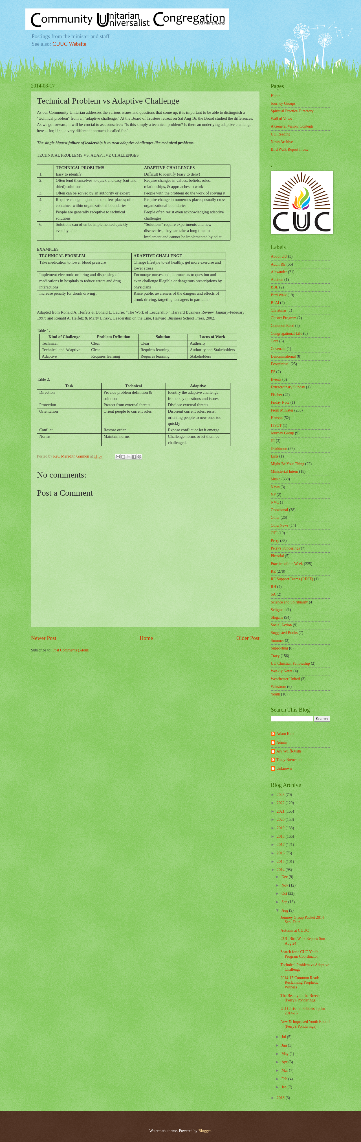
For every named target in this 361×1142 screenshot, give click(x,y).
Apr (285, 1062)
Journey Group (282, 433)
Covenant (278, 349)
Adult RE (278, 264)
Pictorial (277, 556)
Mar (285, 1070)
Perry (275, 541)
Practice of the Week (287, 564)
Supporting (279, 648)
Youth (275, 694)
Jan (284, 1087)
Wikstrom (278, 686)
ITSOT (276, 425)
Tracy (275, 656)
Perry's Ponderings (285, 548)
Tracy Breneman (289, 760)
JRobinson (279, 449)
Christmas (279, 310)
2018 (281, 836)
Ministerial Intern (284, 471)
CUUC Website (69, 44)
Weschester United (285, 679)
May (285, 1054)
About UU (279, 256)
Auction (277, 279)
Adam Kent (285, 734)
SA (273, 594)
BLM (275, 303)
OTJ (274, 533)
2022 (281, 803)
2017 (281, 845)
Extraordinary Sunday (288, 387)
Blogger (204, 1131)
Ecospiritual (280, 364)
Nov (285, 885)
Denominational (283, 356)
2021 (281, 811)
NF (273, 495)
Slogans (277, 617)
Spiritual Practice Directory (292, 111)
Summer (277, 640)
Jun (284, 1045)
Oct (284, 893)
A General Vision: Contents (292, 126)
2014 (281, 870)
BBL (274, 287)
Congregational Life (286, 333)
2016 (281, 853)
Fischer (276, 395)
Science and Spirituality (289, 602)
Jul (284, 1037)
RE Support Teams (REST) (292, 579)
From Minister (282, 410)
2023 (281, 795)
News (275, 487)
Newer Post (43, 638)
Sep (284, 902)
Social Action (281, 625)
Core (274, 341)
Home (146, 638)
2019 (281, 828)
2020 (281, 819)
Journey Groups (283, 103)
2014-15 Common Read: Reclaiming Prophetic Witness (299, 982)
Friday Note (280, 402)
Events (276, 379)
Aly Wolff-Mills (288, 751)
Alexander (279, 272)
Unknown (284, 768)
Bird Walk (279, 295)
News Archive (282, 142)
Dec (285, 877)
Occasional (279, 510)
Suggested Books (284, 633)
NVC (275, 502)
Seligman (278, 610)
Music (276, 479)
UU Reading (280, 134)
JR (273, 441)
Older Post (247, 638)
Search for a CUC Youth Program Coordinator (299, 954)
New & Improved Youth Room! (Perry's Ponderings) (305, 1024)
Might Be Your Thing (287, 464)
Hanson (277, 418)
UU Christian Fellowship (290, 663)
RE (273, 571)
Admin (281, 742)
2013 (281, 1098)
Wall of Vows (281, 119)
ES (273, 372)
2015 (281, 861)
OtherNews (280, 525)
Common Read (282, 325)
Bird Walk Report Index (289, 149)
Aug (285, 910)
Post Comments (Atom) (70, 650)
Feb (284, 1079)
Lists (274, 456)
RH (273, 587)
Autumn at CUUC (294, 930)
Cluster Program (283, 318)
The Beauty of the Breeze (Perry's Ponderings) (300, 998)
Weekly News (281, 671)
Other (275, 517)
